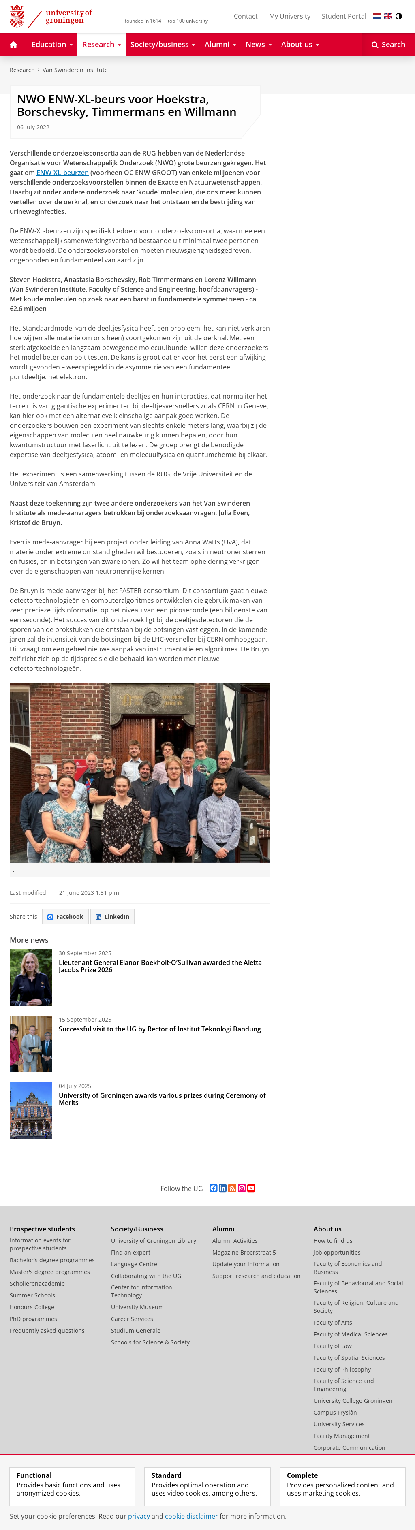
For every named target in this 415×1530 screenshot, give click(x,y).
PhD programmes (33, 1319)
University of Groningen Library (153, 1240)
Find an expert (130, 1252)
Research (22, 70)
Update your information (246, 1264)
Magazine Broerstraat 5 (244, 1252)
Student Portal (344, 16)
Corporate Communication (349, 1447)
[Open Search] (388, 44)
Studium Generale (135, 1330)
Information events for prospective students (40, 1244)
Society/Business (137, 1229)
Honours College (32, 1307)
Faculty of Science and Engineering (344, 1385)
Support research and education (256, 1276)
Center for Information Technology (141, 1291)
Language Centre (134, 1264)
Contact (246, 16)
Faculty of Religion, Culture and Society (356, 1306)
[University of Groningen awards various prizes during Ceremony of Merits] (31, 1110)
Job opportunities (337, 1252)
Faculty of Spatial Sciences (349, 1357)
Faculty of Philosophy (342, 1369)
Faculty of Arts (333, 1322)
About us (328, 1229)
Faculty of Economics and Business (348, 1268)
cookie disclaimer (191, 1516)
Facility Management (342, 1436)
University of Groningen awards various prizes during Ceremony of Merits (162, 1099)
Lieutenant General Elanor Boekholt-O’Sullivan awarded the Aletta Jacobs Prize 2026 (160, 966)
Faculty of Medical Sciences (351, 1334)
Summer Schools (32, 1295)
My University (289, 16)
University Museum (137, 1307)
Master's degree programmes (50, 1272)
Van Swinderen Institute (75, 70)
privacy (139, 1516)
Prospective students (42, 1229)
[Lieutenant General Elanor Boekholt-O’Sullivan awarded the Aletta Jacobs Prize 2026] (31, 977)
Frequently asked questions (47, 1330)
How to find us (333, 1240)
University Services (339, 1424)
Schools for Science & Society (150, 1342)
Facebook (65, 916)
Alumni (223, 1229)
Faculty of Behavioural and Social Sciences (358, 1287)
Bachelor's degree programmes (52, 1260)
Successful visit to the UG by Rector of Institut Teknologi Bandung (160, 1028)
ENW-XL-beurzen (62, 172)
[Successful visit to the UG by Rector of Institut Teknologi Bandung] (31, 1044)
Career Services (132, 1319)
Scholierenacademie (37, 1283)
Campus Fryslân (335, 1412)
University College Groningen (353, 1400)
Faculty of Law (333, 1346)
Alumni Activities (235, 1240)
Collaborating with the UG (146, 1276)
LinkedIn (112, 916)
